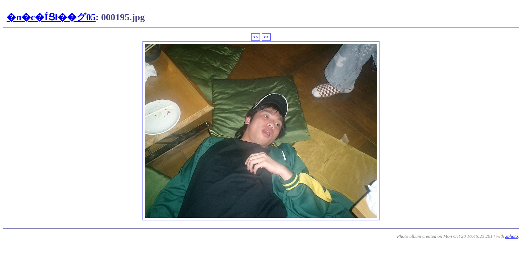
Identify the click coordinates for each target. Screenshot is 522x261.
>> (266, 37)
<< (255, 37)
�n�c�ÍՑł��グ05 (51, 17)
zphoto (511, 236)
